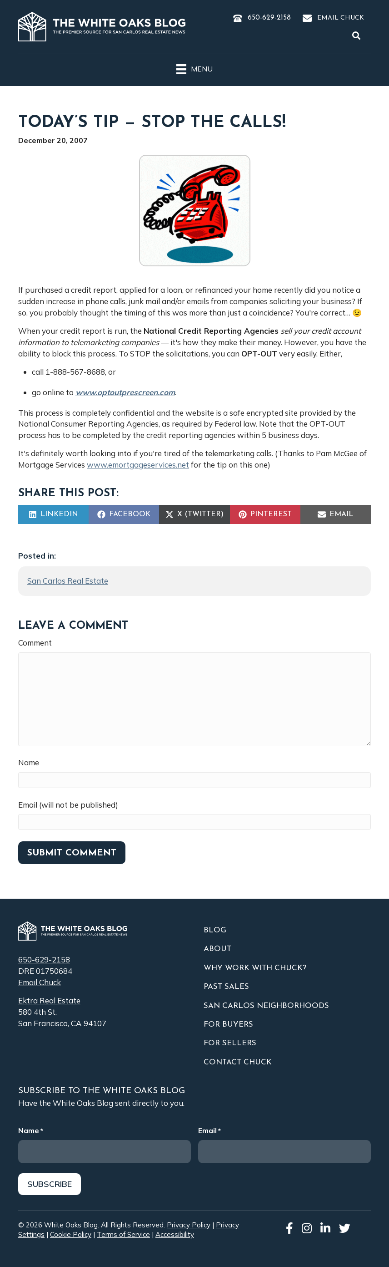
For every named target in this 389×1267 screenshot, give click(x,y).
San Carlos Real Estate (67, 580)
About (217, 949)
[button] (358, 35)
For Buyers (228, 1024)
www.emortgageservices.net (138, 464)
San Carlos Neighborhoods (266, 1006)
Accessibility (174, 1234)
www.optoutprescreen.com (125, 392)
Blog (215, 930)
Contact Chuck (238, 1062)
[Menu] (194, 67)
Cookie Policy (70, 1234)
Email (209, 1130)
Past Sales (226, 987)
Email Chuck (340, 18)
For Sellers (230, 1043)
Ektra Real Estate (49, 1000)
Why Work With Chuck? (255, 968)
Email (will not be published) (68, 804)
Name (28, 762)
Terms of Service (123, 1234)
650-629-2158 (269, 17)
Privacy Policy (188, 1225)
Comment (35, 642)
